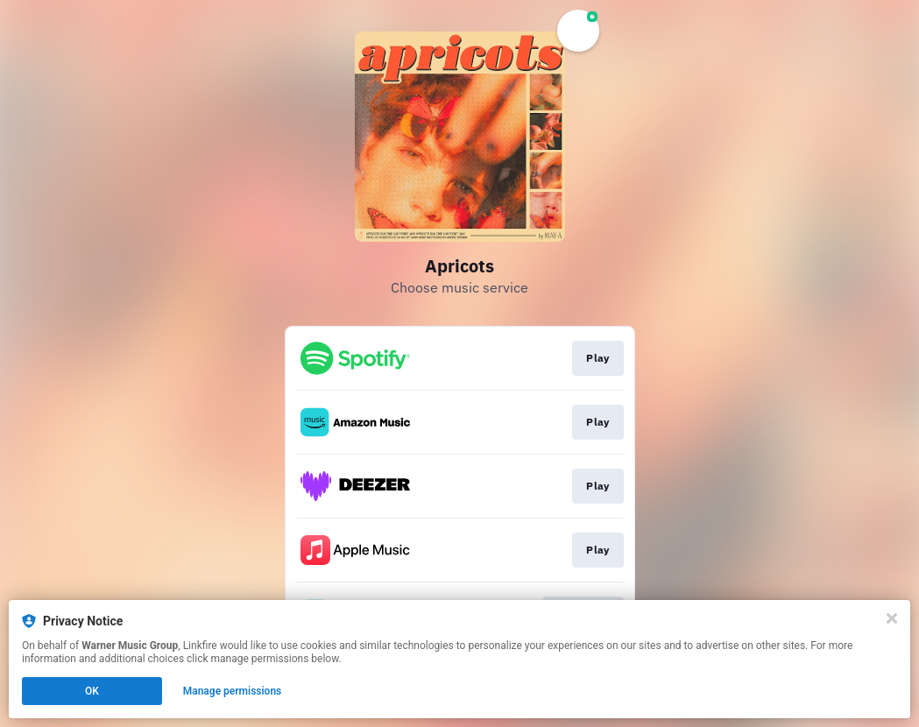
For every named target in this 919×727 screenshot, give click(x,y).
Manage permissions (232, 691)
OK (92, 691)
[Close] (892, 618)
